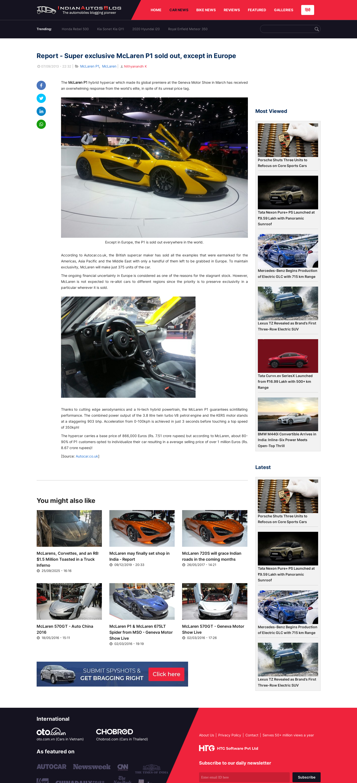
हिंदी (307, 10)
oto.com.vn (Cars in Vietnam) (60, 739)
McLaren (109, 66)
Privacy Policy (229, 735)
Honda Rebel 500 (75, 29)
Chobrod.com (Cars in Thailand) (122, 739)
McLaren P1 (89, 66)
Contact (251, 735)
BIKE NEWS (206, 10)
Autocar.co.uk (87, 456)
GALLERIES (283, 10)
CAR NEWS (178, 10)
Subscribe (306, 777)
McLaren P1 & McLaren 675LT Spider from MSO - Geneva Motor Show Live (141, 632)
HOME (156, 10)
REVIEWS (232, 10)
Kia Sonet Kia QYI (110, 29)
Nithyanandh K (133, 66)
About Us (206, 735)
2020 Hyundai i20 (146, 29)
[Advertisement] (288, 75)
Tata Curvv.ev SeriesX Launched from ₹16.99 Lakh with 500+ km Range (285, 382)
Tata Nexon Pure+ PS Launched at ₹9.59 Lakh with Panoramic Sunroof (286, 218)
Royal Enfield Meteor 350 (188, 29)
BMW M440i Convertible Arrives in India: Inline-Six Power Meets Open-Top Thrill (287, 440)
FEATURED (257, 10)
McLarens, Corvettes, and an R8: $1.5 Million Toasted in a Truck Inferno (68, 559)
